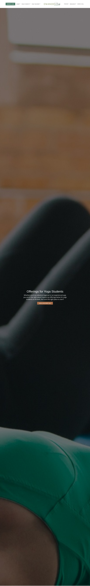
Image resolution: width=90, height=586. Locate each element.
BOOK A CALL (81, 4)
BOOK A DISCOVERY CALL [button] (45, 303)
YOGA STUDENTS (26, 4)
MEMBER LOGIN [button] (10, 4)
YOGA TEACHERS (36, 4)
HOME (18, 4)
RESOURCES (73, 4)
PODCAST (66, 4)
